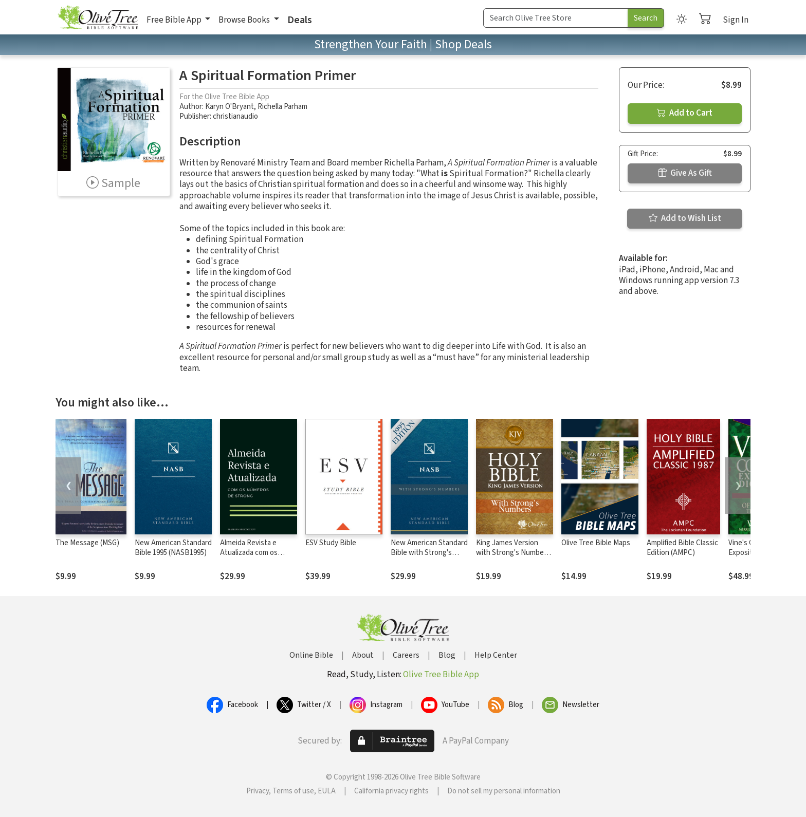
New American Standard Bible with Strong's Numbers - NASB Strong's (429, 557)
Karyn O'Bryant (229, 106)
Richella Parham (282, 106)
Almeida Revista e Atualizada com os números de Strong (251, 552)
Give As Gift (685, 173)
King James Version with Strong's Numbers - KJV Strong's (513, 552)
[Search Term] (555, 18)
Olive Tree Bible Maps (595, 542)
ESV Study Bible (330, 542)
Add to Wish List (685, 218)
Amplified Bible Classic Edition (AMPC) (682, 547)
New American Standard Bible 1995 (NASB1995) (173, 547)
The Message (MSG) (87, 542)
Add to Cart (684, 113)
